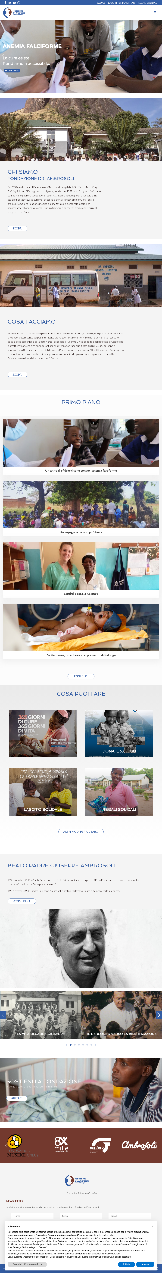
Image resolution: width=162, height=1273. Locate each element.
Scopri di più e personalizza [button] (27, 1264)
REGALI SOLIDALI (148, 2)
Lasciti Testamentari (121, 2)
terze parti (57, 1238)
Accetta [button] (145, 1264)
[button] (152, 1226)
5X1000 (101, 2)
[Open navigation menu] (155, 13)
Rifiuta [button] (126, 1264)
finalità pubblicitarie (42, 1244)
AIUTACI (16, 1098)
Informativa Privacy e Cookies (81, 1193)
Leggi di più (81, 676)
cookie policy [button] (108, 1235)
